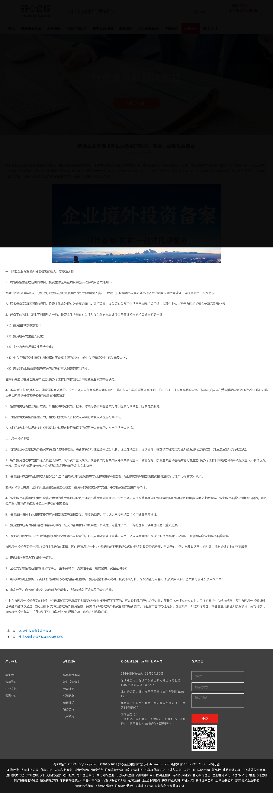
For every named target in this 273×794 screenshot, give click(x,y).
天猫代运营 (53, 776)
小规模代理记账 (155, 770)
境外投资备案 (72, 682)
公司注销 (69, 703)
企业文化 (11, 689)
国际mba (203, 770)
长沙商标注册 (125, 776)
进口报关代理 (15, 776)
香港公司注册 (202, 776)
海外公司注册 (134, 770)
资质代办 (97, 770)
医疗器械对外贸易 (26, 781)
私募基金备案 (72, 675)
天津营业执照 (171, 781)
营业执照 (188, 781)
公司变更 (69, 717)
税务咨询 (69, 710)
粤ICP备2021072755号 (68, 765)
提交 (205, 719)
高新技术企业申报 (247, 781)
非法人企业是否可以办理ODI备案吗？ (42, 637)
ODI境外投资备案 (254, 770)
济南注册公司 (30, 770)
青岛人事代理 (91, 781)
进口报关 (69, 776)
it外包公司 (174, 770)
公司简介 (11, 682)
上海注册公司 (224, 781)
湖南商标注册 (105, 776)
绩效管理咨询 (49, 781)
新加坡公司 (239, 776)
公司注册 (69, 689)
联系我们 (11, 675)
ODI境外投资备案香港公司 (35, 631)
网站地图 (214, 765)
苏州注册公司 (85, 776)
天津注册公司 (204, 781)
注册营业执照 (124, 786)
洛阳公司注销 (182, 776)
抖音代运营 (81, 770)
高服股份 (142, 776)
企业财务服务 (151, 781)
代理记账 (69, 696)
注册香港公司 (114, 770)
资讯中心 (11, 696)
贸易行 (216, 770)
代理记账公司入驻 (114, 781)
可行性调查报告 (160, 776)
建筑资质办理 (232, 770)
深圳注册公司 (35, 776)
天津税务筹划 (63, 770)
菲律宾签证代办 (70, 781)
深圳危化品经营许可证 (169, 786)
